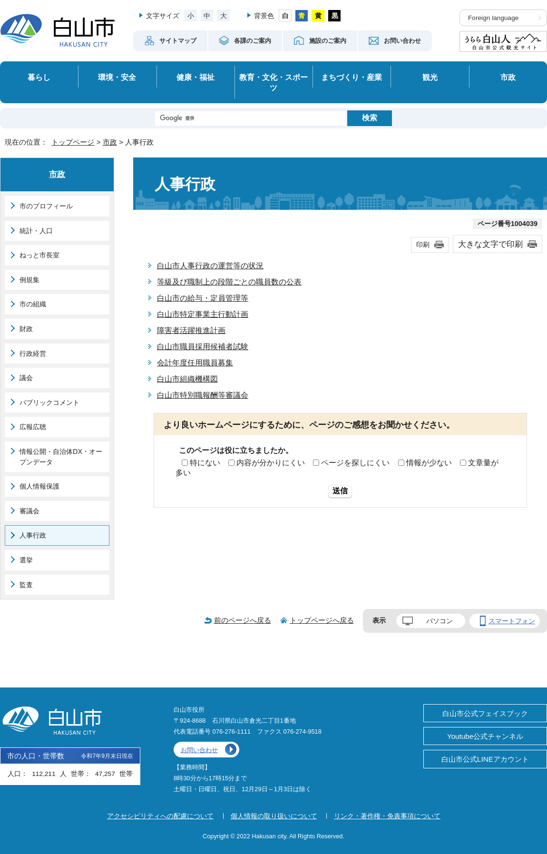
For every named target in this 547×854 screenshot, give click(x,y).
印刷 (423, 244)
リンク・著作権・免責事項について (387, 816)
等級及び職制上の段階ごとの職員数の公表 (229, 282)
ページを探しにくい (355, 463)
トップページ (72, 142)
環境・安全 (117, 77)
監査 (26, 585)
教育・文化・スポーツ (273, 82)
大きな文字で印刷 (490, 244)
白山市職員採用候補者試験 (202, 347)
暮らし (39, 77)
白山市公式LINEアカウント (485, 759)
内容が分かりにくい (270, 463)
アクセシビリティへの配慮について (160, 816)
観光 (430, 77)
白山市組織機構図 (187, 379)
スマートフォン (511, 621)
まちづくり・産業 (351, 77)
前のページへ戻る (242, 620)
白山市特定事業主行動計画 (202, 314)
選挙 (26, 560)
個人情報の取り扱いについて (274, 816)
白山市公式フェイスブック (485, 713)
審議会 (29, 511)
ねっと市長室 (39, 255)
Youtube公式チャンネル (485, 736)
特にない (205, 463)
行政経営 (33, 353)
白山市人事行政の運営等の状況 (210, 266)
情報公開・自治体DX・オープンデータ (61, 457)
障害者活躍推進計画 (191, 330)
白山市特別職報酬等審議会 (202, 395)
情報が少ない (429, 463)
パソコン (439, 621)
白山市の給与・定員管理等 (202, 298)
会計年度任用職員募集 (195, 363)
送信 (340, 491)
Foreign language (493, 17)
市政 (508, 77)
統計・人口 (36, 231)
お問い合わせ (199, 750)
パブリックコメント (49, 402)
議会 (26, 378)
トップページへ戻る (322, 620)
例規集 (29, 280)
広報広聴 (33, 427)
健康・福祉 (195, 77)
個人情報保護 (39, 486)
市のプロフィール (46, 206)
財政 (26, 329)
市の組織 (33, 304)
